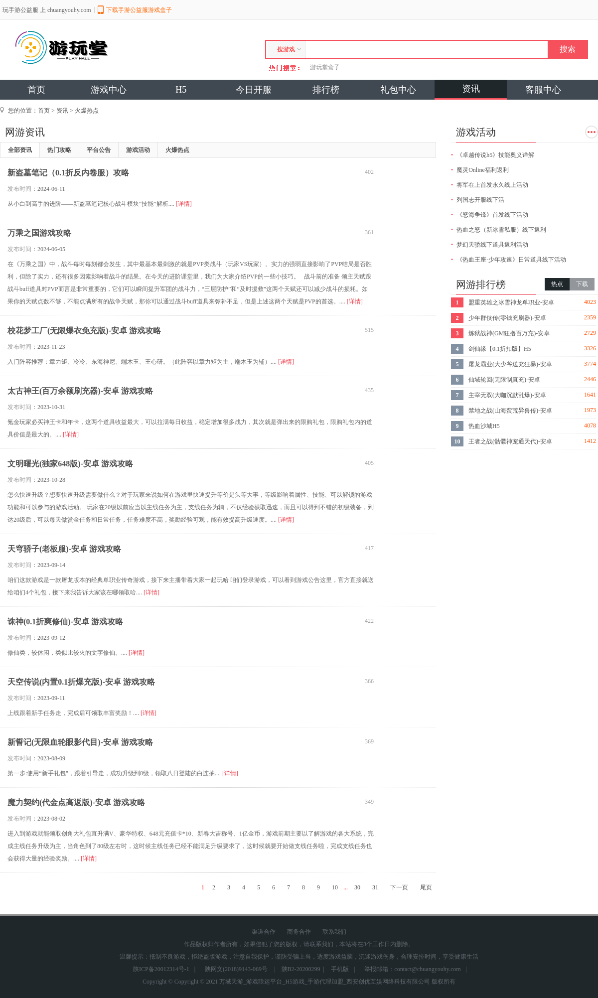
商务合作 (299, 931)
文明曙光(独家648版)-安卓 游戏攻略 (70, 463)
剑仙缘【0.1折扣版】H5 (499, 348)
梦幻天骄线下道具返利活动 (492, 244)
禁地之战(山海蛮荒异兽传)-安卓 (510, 410)
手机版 (340, 969)
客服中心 (543, 90)
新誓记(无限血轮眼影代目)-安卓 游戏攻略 (80, 742)
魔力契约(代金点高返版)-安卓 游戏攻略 (76, 802)
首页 (36, 90)
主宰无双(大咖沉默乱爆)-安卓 (507, 395)
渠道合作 (264, 931)
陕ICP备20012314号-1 (161, 969)
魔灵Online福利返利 (482, 169)
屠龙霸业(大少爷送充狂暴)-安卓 (510, 364)
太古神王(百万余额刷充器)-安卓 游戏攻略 (80, 391)
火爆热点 (87, 110)
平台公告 (99, 149)
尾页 (426, 887)
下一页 (399, 887)
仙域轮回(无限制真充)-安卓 (504, 379)
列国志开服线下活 (480, 199)
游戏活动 (138, 149)
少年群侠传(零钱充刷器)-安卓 (507, 317)
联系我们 (334, 931)
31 (375, 887)
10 (335, 887)
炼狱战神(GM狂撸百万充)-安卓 (509, 333)
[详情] (184, 203)
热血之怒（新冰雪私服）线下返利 (501, 229)
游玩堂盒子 (325, 67)
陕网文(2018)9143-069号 (236, 969)
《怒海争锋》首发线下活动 (492, 214)
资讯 (471, 89)
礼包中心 (398, 90)
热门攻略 (59, 149)
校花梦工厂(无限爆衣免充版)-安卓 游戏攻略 (84, 330)
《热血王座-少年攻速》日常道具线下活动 (511, 259)
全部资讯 (20, 149)
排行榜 (325, 90)
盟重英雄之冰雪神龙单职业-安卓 (511, 302)
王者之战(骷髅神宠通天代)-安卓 (510, 441)
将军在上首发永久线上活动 (492, 184)
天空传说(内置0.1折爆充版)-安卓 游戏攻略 (81, 682)
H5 (180, 90)
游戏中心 (109, 90)
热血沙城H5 (484, 426)
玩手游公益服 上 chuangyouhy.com (46, 9)
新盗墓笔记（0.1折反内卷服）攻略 (68, 172)
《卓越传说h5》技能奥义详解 (495, 154)
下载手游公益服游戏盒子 (139, 9)
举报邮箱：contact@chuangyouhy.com (412, 969)
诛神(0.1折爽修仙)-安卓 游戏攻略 (65, 621)
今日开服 (254, 90)
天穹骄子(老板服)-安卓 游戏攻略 (64, 549)
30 (357, 887)
